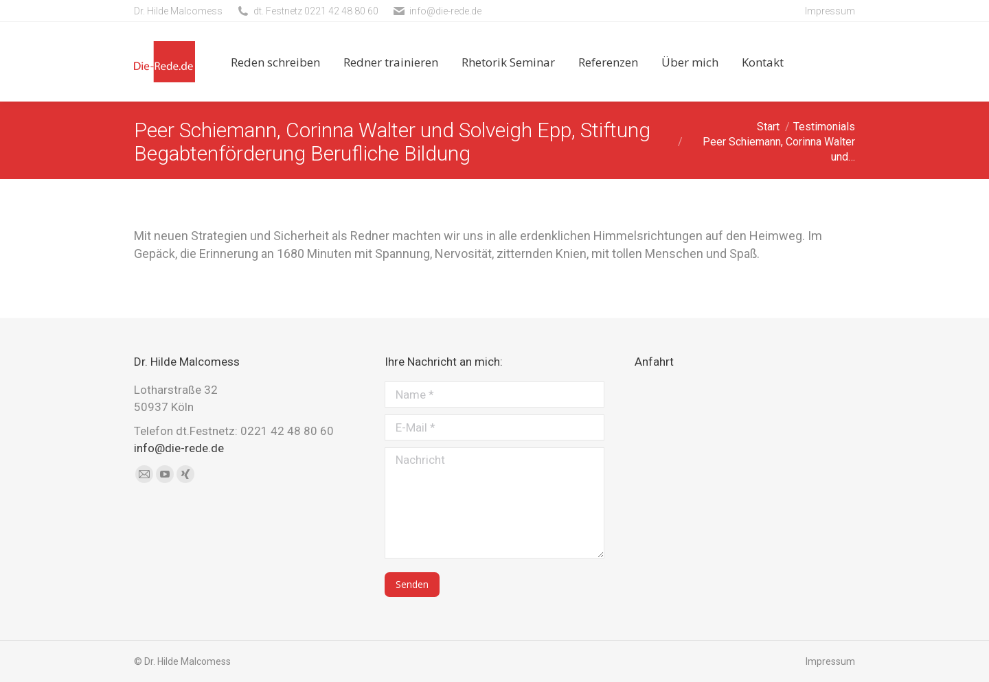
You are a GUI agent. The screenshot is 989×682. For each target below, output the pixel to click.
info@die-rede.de (445, 10)
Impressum (830, 10)
